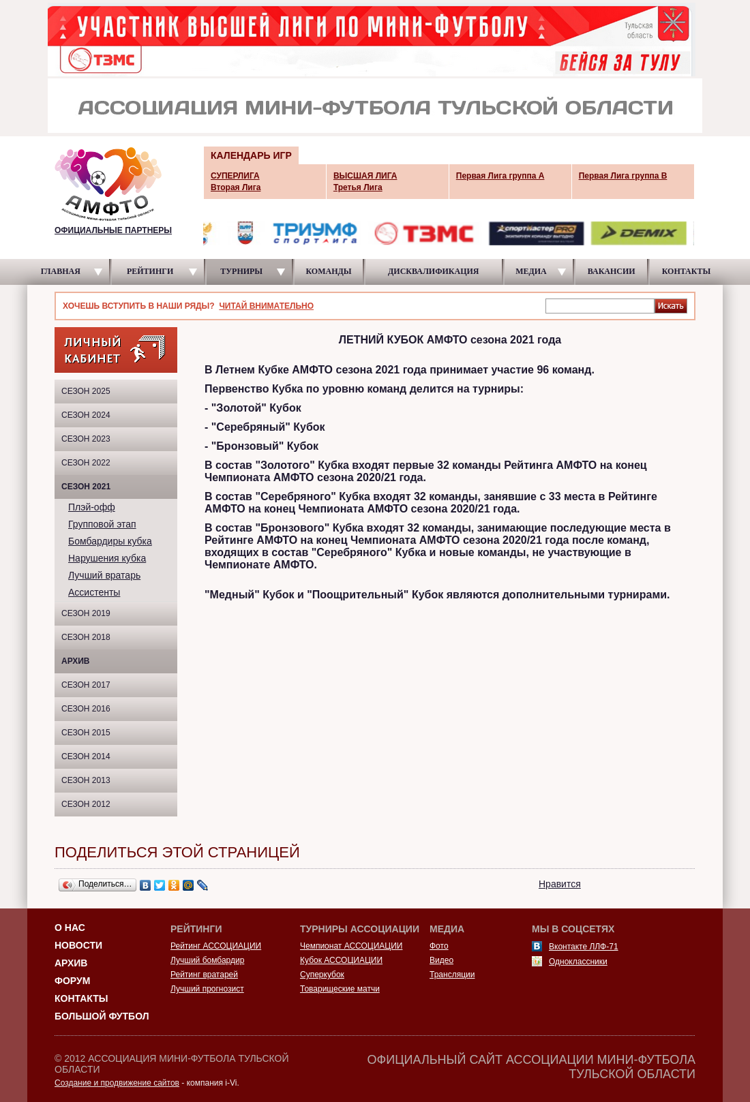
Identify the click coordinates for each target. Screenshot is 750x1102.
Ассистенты (94, 592)
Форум (72, 980)
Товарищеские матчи (340, 989)
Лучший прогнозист (207, 989)
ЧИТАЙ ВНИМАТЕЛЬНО (266, 306)
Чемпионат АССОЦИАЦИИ (351, 946)
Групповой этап (102, 524)
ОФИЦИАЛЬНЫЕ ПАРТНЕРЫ (113, 230)
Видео (441, 960)
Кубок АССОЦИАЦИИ (341, 960)
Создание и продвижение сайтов (117, 1083)
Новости (78, 945)
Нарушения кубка (107, 558)
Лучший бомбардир (207, 960)
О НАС (70, 927)
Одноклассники (578, 961)
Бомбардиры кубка (110, 541)
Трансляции (452, 974)
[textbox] (600, 305)
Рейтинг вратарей (204, 974)
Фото (439, 946)
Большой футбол (102, 1016)
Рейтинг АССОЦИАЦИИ (215, 946)
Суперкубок (322, 974)
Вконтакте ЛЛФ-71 (583, 946)
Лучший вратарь (104, 575)
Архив (75, 661)
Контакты (81, 998)
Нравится (560, 883)
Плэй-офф (91, 507)
